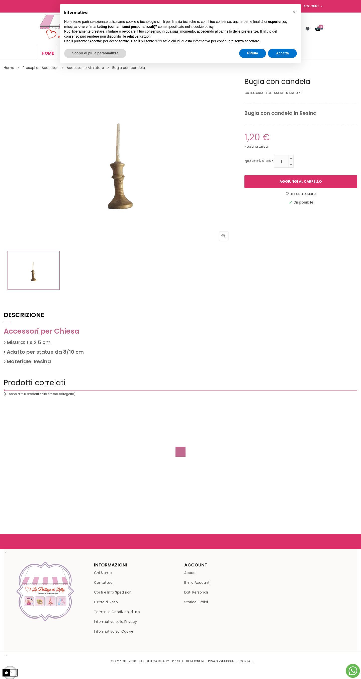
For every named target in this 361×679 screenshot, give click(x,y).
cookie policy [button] (203, 27)
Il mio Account (197, 582)
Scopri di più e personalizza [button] (95, 53)
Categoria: (254, 93)
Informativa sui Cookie (113, 631)
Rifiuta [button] (252, 53)
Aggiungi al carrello (301, 181)
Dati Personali (196, 592)
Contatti (247, 661)
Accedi (190, 572)
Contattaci (103, 582)
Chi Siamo (103, 572)
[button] (294, 12)
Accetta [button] (282, 53)
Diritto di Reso (106, 602)
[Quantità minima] (281, 161)
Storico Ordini (196, 602)
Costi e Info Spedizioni (113, 592)
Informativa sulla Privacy (115, 621)
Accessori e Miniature (283, 93)
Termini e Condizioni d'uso (117, 611)
